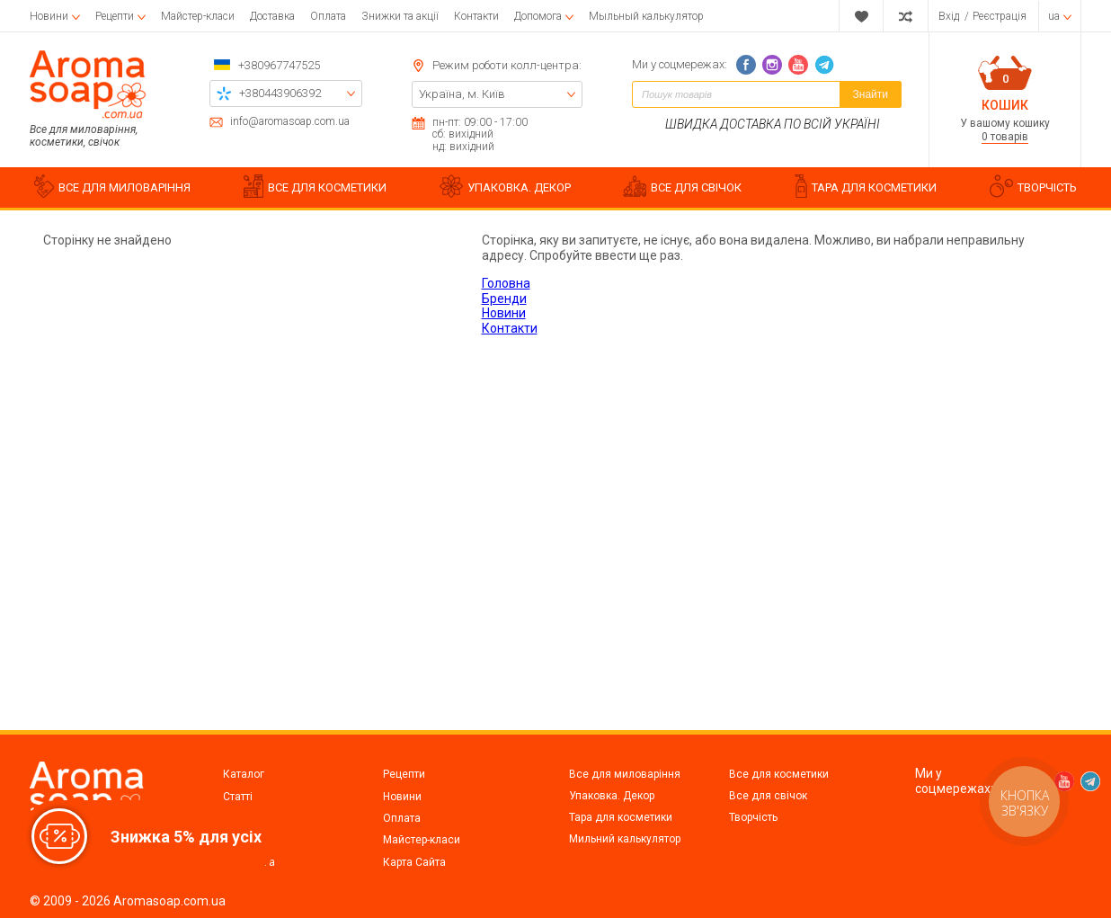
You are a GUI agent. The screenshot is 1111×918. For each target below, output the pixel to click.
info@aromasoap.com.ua (290, 122)
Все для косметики (779, 774)
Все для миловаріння (624, 774)
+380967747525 (279, 65)
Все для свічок (768, 795)
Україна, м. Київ (462, 94)
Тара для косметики (620, 817)
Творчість (753, 817)
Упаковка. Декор (611, 795)
